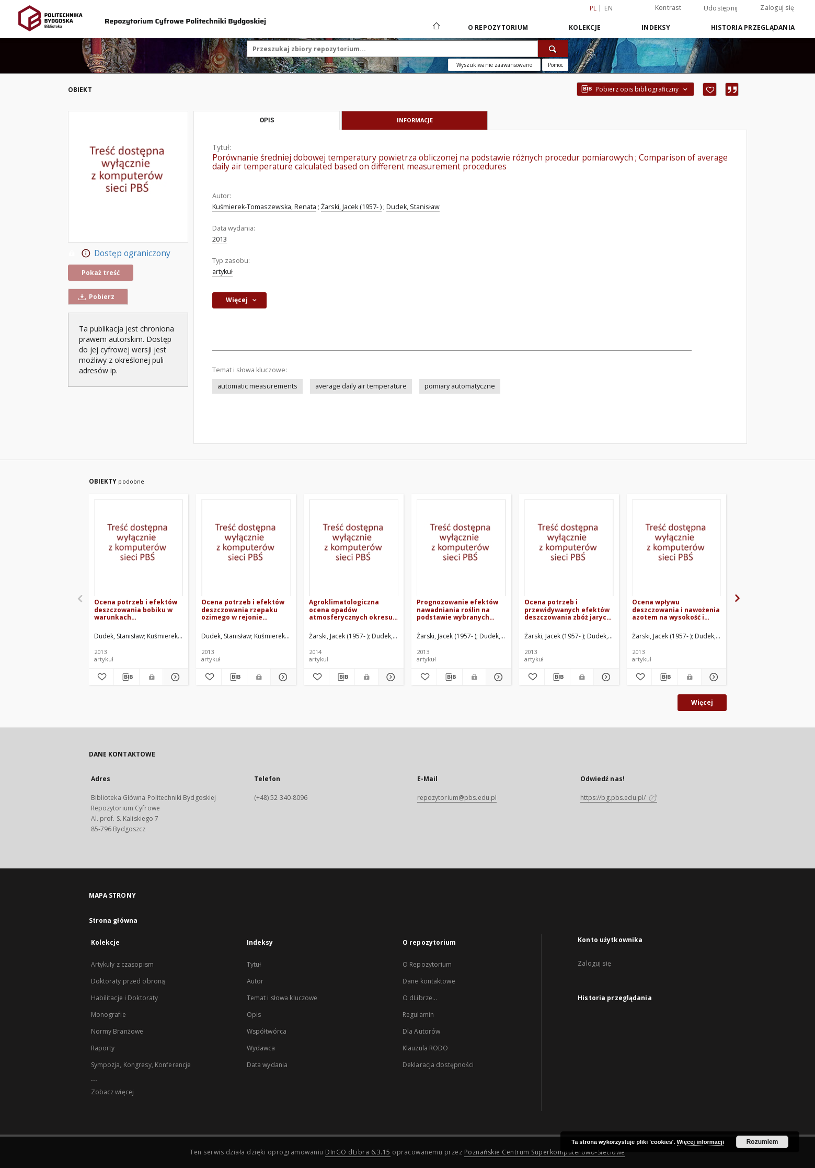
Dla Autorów (421, 1031)
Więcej (702, 702)
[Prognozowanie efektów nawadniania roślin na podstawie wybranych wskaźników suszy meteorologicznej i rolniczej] (461, 548)
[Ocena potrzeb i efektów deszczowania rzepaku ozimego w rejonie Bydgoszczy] (246, 548)
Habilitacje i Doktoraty (124, 997)
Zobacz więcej (112, 1091)
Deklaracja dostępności (438, 1064)
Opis (254, 1014)
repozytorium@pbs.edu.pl (457, 797)
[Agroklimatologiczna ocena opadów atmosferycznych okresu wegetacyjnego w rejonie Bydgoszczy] (353, 548)
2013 (219, 239)
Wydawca (261, 1048)
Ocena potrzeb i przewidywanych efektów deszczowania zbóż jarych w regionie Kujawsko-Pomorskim (567, 609)
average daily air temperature (361, 386)
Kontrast (668, 7)
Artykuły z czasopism (122, 964)
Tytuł (254, 964)
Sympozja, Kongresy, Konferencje (141, 1064)
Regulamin (418, 1014)
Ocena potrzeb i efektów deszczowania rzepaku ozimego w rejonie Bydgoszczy (242, 609)
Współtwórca (266, 1031)
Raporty (103, 1048)
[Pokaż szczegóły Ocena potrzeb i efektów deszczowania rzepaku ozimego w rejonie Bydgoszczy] (281, 677)
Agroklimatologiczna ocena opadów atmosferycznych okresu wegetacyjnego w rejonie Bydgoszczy (351, 609)
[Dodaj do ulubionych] (710, 89)
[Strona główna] (435, 27)
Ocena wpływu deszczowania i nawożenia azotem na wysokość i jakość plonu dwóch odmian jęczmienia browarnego (676, 609)
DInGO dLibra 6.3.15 (358, 1152)
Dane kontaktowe (429, 981)
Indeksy (655, 27)
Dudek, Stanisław (413, 206)
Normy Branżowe (117, 1031)
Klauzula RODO (426, 1048)
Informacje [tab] (415, 120)
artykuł (222, 271)
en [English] (608, 8)
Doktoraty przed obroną (128, 981)
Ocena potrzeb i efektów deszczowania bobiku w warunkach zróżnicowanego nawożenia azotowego (135, 609)
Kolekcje (585, 27)
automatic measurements (257, 386)
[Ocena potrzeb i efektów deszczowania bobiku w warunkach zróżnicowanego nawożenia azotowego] (139, 548)
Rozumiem (762, 1142)
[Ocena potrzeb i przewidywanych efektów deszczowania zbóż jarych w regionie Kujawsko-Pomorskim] (569, 548)
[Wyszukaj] (553, 48)
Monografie (108, 1014)
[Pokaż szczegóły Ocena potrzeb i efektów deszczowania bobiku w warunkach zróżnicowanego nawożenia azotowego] (174, 677)
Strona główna (113, 920)
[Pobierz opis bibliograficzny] (126, 677)
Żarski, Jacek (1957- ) (351, 206)
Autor (255, 981)
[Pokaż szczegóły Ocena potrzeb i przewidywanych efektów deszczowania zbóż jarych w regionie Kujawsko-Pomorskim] (604, 677)
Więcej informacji (700, 1142)
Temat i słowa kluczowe (282, 997)
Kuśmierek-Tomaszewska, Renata (264, 206)
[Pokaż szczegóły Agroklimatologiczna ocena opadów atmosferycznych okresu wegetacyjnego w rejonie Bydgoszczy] (389, 677)
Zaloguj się (777, 7)
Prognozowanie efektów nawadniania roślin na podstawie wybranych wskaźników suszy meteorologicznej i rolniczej (457, 609)
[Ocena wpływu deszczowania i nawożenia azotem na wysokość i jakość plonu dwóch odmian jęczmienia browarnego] (677, 548)
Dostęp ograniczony (119, 253)
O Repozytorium (427, 964)
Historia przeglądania (753, 27)
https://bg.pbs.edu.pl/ (619, 797)
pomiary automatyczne (459, 386)
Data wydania (267, 1064)
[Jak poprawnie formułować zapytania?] (555, 65)
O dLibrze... (420, 997)
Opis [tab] (267, 120)
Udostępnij (721, 8)
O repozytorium (498, 27)
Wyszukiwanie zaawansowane (494, 64)
